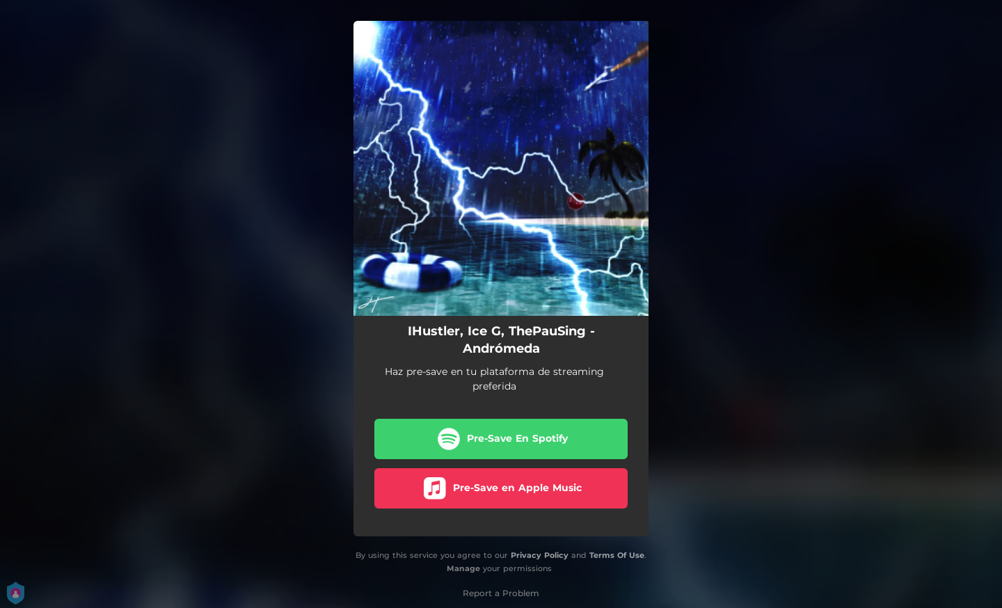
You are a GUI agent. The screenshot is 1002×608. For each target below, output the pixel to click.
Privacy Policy (539, 555)
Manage (463, 568)
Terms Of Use (616, 555)
